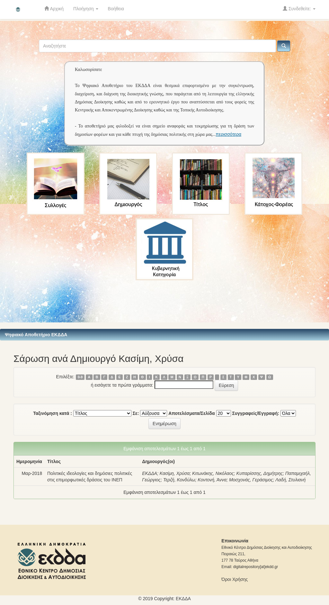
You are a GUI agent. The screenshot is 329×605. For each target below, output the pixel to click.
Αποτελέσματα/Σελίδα (191, 413)
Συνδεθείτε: (299, 8)
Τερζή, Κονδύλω (179, 479)
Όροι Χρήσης (234, 579)
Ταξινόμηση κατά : (52, 413)
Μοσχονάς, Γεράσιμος (251, 479)
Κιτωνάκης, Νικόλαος (213, 473)
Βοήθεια (116, 8)
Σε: (136, 413)
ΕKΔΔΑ (183, 598)
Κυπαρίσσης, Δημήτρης (259, 473)
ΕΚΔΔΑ (149, 473)
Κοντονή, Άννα (212, 479)
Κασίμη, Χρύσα (175, 473)
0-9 (80, 377)
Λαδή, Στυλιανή (290, 479)
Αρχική (54, 8)
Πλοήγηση (85, 8)
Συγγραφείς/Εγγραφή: (255, 413)
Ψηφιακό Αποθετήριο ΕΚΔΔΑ (36, 334)
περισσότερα (228, 134)
